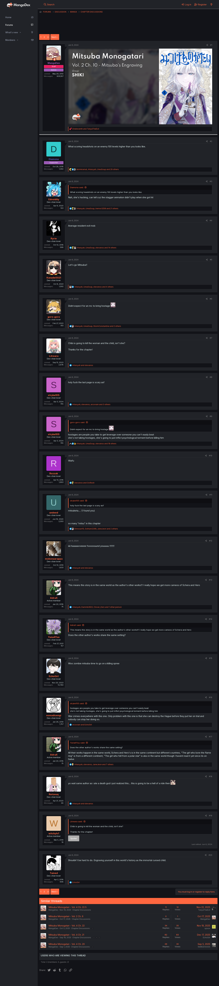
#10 (210, 455)
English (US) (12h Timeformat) (55, 979)
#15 (210, 658)
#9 (211, 416)
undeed (53, 512)
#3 (211, 181)
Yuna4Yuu (53, 637)
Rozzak (53, 473)
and (85, 129)
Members (10, 40)
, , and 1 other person (97, 607)
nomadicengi (53, 715)
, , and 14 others (96, 247)
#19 (210, 815)
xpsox (207, 928)
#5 (211, 260)
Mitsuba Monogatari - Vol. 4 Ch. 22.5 (68, 907)
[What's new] (211, 4)
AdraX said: (75, 625)
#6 (211, 299)
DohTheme (188, 982)
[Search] (49, 4)
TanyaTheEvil (204, 910)
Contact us (79, 979)
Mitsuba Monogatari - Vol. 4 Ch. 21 (66, 934)
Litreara (53, 356)
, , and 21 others (97, 208)
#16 (210, 697)
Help (126, 979)
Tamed (54, 873)
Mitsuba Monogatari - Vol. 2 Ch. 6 (66, 916)
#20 (210, 855)
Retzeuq (54, 794)
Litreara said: (76, 821)
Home (8, 17)
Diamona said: (76, 187)
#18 (210, 776)
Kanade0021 (54, 277)
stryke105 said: (77, 500)
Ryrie (54, 238)
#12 (210, 541)
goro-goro (54, 316)
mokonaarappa (54, 558)
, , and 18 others (96, 443)
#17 (210, 737)
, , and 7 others (93, 764)
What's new (11, 32)
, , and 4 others (93, 287)
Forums (9, 25)
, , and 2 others (97, 326)
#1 (211, 45)
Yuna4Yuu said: (77, 742)
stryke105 (53, 395)
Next (54, 37)
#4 (211, 220)
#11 (210, 495)
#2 (211, 141)
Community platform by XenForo (192, 979)
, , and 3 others (91, 404)
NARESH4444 (204, 947)
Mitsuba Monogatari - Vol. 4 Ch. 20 (67, 944)
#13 (210, 580)
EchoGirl (54, 676)
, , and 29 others (97, 169)
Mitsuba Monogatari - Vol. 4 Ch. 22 (67, 925)
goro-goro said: (77, 422)
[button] (20, 32)
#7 (211, 338)
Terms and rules (95, 979)
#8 (211, 377)
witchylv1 (54, 833)
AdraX (53, 597)
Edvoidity (53, 199)
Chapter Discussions (81, 910)
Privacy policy (113, 979)
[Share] (207, 45)
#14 (210, 619)
